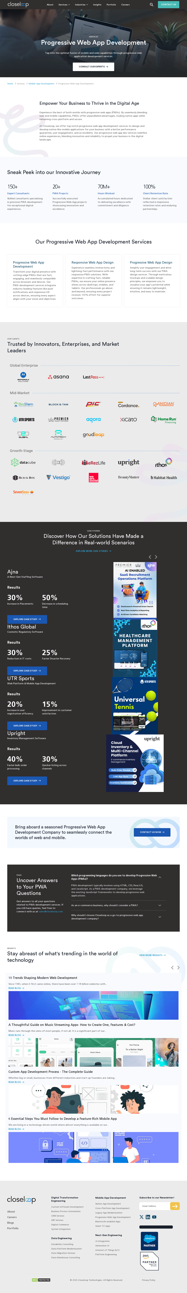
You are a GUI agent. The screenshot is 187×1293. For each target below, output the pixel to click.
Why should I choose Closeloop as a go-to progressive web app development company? (107, 921)
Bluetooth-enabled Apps (107, 1225)
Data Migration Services (63, 1257)
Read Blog (93, 1000)
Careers (118, 5)
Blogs (10, 1226)
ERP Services (57, 1224)
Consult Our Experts (92, 67)
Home (10, 83)
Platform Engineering (106, 1258)
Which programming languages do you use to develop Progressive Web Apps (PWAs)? (114, 881)
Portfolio (103, 5)
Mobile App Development (41, 83)
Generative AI (102, 1249)
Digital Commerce (60, 1228)
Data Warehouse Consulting (65, 1261)
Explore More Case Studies (92, 555)
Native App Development (108, 1207)
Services (55, 5)
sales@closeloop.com (51, 915)
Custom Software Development (67, 1210)
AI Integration (102, 1245)
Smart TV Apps (102, 1230)
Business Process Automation (66, 1215)
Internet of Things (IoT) (107, 1254)
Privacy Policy (148, 1284)
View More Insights (150, 959)
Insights (89, 5)
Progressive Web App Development (113, 1221)
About (42, 5)
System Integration (61, 1233)
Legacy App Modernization (108, 1216)
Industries (72, 5)
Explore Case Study (25, 623)
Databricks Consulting (62, 1248)
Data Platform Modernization (66, 1252)
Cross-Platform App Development (112, 1212)
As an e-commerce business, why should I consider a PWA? (104, 909)
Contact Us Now (150, 836)
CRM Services (57, 1219)
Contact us (168, 5)
